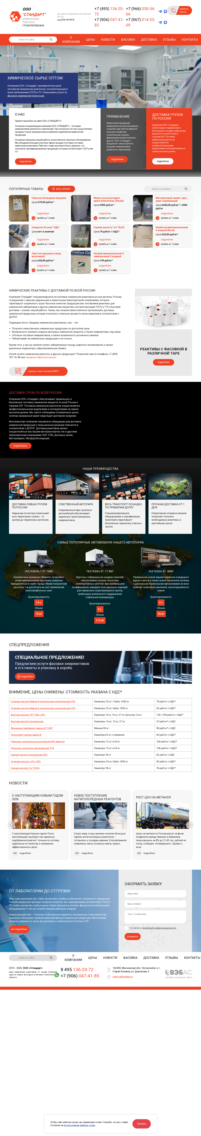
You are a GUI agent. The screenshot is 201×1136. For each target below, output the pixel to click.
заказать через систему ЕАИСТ (43, 371)
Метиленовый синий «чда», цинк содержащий (172, 199)
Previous (11, 825)
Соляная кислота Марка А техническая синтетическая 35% (43, 701)
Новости (108, 39)
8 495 (77, 969)
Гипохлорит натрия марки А (26, 734)
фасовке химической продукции (26, 95)
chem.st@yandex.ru (123, 977)
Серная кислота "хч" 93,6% (109, 227)
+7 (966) (140, 11)
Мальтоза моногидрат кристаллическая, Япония (109, 199)
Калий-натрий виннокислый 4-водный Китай (172, 229)
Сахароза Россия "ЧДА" (46, 227)
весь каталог (63, 188)
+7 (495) (109, 11)
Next (189, 825)
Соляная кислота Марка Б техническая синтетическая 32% (43, 708)
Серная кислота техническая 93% (29, 754)
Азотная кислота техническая (27, 721)
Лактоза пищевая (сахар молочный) (46, 255)
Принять (141, 1123)
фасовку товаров (66, 908)
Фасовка (128, 39)
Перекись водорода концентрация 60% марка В (38, 741)
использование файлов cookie (79, 1125)
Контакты (190, 39)
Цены (90, 39)
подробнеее (20, 445)
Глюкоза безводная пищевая (49, 198)
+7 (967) (140, 22)
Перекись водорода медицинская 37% (32, 748)
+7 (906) (109, 22)
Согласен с (153, 928)
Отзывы (169, 39)
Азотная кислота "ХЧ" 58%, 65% (28, 714)
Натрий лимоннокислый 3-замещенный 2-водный (109, 255)
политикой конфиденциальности (159, 928)
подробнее (26, 161)
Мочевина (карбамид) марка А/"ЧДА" (32, 728)
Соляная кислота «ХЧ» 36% (26, 761)
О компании (71, 40)
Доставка (149, 39)
